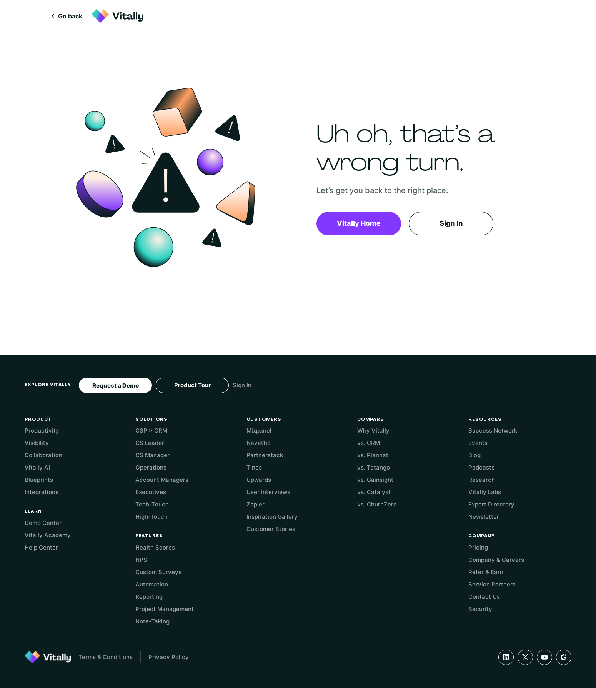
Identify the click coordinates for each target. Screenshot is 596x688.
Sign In (451, 223)
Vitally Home (359, 223)
